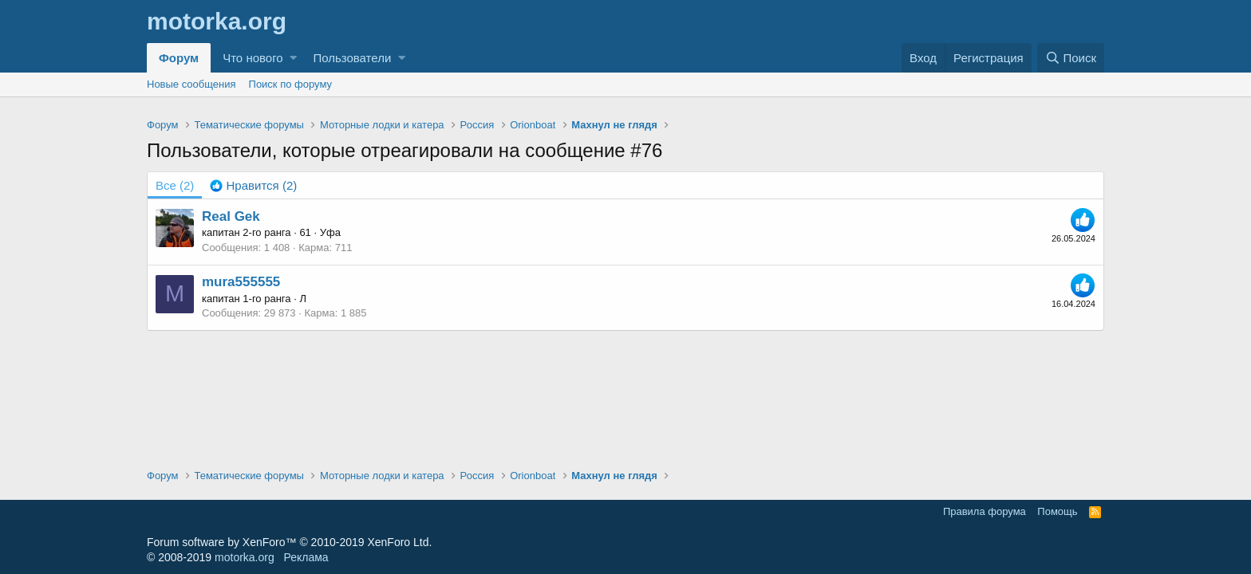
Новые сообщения (191, 84)
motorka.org (244, 557)
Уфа (330, 232)
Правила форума (984, 511)
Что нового (252, 58)
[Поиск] (1070, 58)
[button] (293, 58)
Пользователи (352, 58)
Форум (179, 58)
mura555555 (241, 281)
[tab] (253, 185)
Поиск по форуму (290, 84)
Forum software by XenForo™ (289, 542)
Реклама (305, 557)
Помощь (1057, 511)
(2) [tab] (175, 185)
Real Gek (231, 216)
